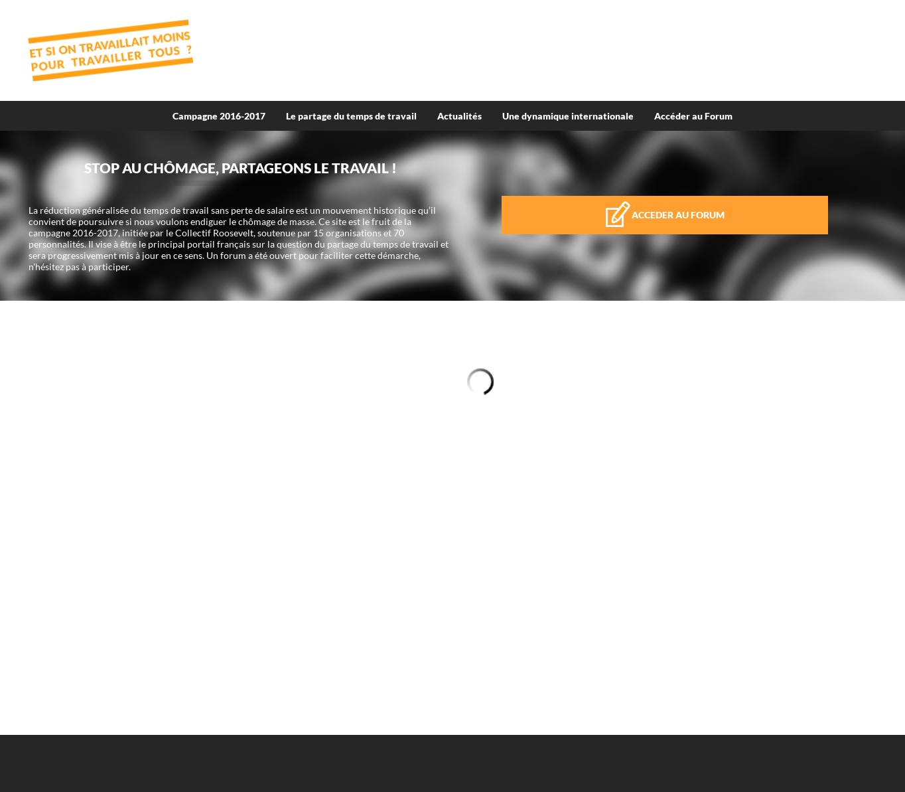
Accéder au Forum (693, 115)
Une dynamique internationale (568, 115)
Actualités (459, 115)
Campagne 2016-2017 (219, 115)
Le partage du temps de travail (351, 115)
